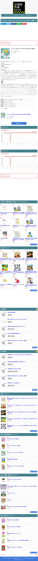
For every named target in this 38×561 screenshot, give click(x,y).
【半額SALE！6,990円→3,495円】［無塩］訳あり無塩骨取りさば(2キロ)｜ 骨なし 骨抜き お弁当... (31, 259)
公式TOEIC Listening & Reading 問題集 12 (13, 438)
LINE (19, 23)
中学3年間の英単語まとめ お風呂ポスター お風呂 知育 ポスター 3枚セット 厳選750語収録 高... (18, 239)
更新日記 (22, 15)
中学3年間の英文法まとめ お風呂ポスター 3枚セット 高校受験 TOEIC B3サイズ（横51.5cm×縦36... (31, 213)
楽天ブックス (12, 116)
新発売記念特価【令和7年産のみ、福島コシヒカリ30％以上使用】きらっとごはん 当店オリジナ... (6, 259)
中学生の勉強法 (11, 336)
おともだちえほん (9, 499)
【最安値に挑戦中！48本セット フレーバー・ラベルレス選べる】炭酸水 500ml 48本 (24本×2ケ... (18, 272)
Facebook (8, 23)
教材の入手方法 (11, 385)
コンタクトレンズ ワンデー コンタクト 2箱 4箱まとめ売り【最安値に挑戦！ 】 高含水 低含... (31, 285)
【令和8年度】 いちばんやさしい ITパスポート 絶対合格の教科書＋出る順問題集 (18, 540)
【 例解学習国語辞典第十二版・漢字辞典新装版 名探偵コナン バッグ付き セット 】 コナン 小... (31, 226)
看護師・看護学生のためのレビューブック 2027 (13, 533)
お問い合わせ (17, 15)
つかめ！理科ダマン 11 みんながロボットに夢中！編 (14, 479)
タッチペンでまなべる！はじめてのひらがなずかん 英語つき (19, 114)
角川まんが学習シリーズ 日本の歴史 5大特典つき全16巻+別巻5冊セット (17, 506)
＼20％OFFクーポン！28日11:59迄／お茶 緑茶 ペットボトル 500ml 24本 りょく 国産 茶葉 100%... (6, 272)
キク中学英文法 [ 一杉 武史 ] (4, 238)
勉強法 (9, 343)
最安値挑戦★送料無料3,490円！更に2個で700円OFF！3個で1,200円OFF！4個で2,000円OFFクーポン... (31, 272)
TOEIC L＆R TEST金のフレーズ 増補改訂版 (13, 445)
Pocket (24, 23)
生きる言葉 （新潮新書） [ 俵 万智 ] (5, 225)
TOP (6, 15)
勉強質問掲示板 (28, 15)
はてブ (3, 23)
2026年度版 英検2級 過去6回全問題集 (12, 459)
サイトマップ (11, 15)
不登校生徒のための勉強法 (12, 371)
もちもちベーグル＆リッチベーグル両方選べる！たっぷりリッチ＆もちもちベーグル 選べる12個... (19, 259)
